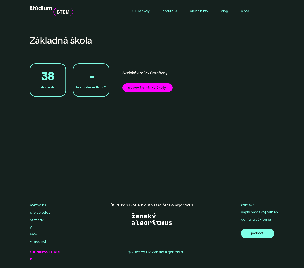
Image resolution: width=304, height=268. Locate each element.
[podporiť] (257, 233)
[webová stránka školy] (147, 87)
